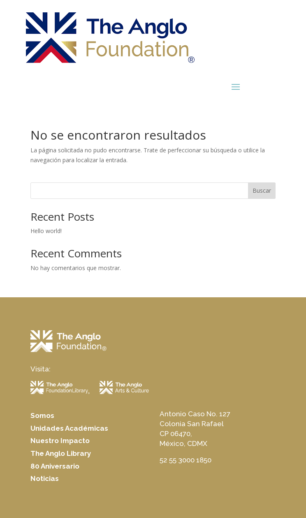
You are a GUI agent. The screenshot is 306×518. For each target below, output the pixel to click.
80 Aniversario (54, 466)
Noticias (44, 478)
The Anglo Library (60, 453)
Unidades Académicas (69, 428)
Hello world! (46, 231)
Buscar (262, 190)
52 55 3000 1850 (185, 460)
